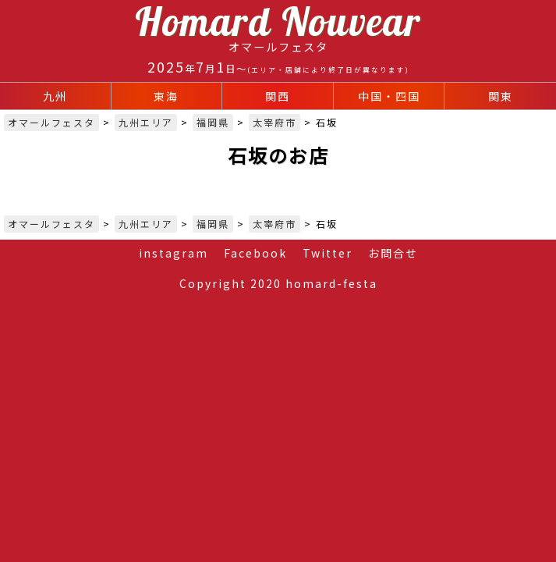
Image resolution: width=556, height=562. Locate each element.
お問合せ (393, 253)
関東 (500, 96)
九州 (55, 96)
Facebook (255, 253)
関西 (277, 96)
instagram (173, 253)
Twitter (327, 253)
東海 (166, 96)
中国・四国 (389, 96)
